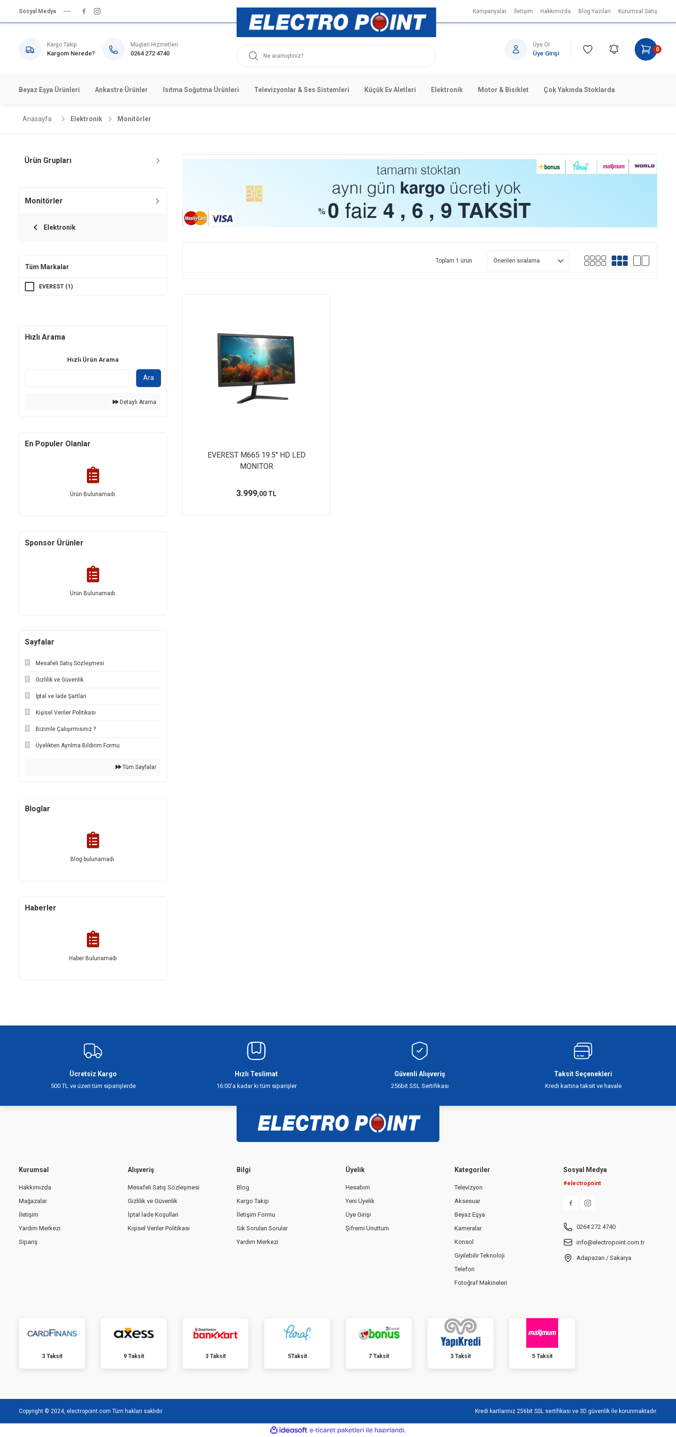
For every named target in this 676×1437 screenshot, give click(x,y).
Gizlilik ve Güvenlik (152, 1200)
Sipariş (28, 1241)
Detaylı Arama (134, 402)
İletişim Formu (256, 1214)
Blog (243, 1187)
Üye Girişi (358, 1214)
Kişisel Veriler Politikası (159, 1228)
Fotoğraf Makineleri (480, 1282)
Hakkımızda (35, 1187)
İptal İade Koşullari (153, 1214)
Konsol (464, 1241)
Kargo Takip (253, 1200)
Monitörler (134, 119)
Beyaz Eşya (469, 1214)
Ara (148, 377)
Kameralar (468, 1228)
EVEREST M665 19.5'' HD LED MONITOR (256, 461)
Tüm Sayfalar (135, 767)
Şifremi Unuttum (367, 1228)
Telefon (464, 1269)
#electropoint (582, 1183)
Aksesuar (467, 1200)
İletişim (28, 1214)
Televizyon (468, 1187)
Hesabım (358, 1187)
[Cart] (646, 49)
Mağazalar (33, 1200)
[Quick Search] (77, 378)
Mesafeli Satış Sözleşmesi (164, 1187)
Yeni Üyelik (360, 1200)
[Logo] (336, 22)
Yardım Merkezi (40, 1228)
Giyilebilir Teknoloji (479, 1255)
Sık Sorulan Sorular (262, 1228)
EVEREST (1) (56, 286)
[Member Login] (538, 49)
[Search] (336, 56)
